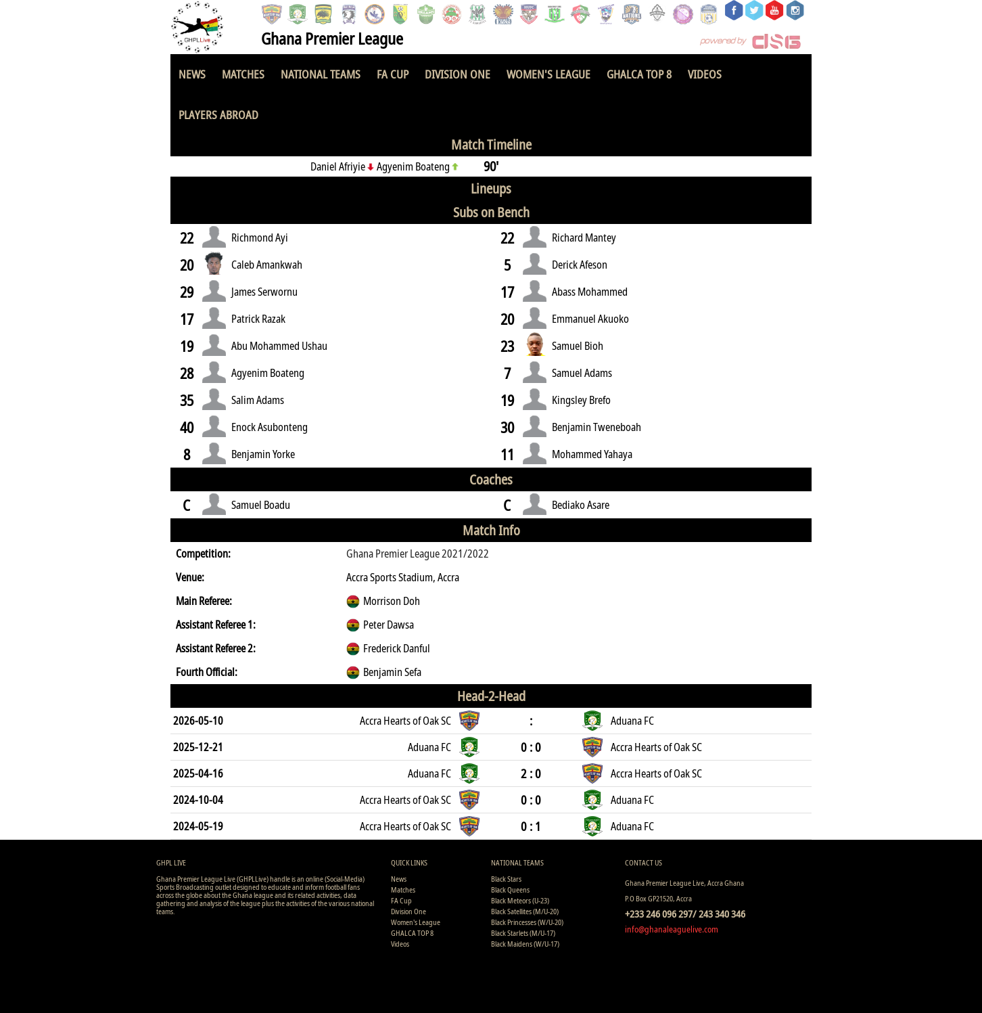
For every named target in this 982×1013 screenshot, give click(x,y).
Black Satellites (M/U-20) (525, 911)
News (192, 74)
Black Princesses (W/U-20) (527, 922)
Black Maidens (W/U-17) (525, 944)
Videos (705, 74)
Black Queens (510, 889)
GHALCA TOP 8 (639, 74)
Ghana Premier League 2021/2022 (417, 553)
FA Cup (392, 74)
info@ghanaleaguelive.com (671, 929)
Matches (243, 74)
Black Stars (506, 879)
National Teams (320, 74)
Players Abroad (218, 114)
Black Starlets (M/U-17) (523, 933)
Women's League (548, 74)
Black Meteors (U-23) (520, 900)
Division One (457, 74)
